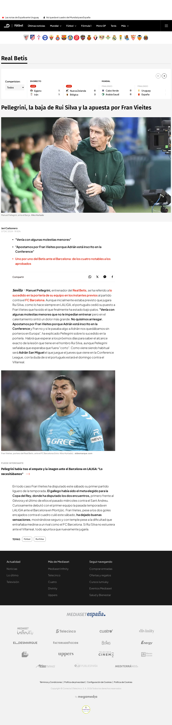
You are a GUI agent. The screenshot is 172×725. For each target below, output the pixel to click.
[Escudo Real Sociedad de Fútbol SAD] (127, 37)
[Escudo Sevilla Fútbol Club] (133, 37)
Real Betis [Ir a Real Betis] (14, 58)
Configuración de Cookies (99, 682)
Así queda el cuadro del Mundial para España (68, 17)
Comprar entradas (100, 568)
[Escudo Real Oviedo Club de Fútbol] (120, 37)
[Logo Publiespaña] (86, 666)
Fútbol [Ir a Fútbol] (18, 25)
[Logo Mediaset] (86, 616)
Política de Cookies (123, 682)
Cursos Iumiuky (99, 582)
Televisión (13, 582)
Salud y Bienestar (100, 595)
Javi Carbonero (9, 228)
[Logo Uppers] (65, 654)
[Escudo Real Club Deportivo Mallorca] (89, 37)
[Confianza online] (86, 712)
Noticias (12, 568)
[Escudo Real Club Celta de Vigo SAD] (39, 37)
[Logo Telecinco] (66, 631)
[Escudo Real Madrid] (114, 37)
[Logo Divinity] (146, 631)
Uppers (52, 595)
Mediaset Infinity (58, 568)
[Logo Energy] (147, 643)
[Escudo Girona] (76, 37)
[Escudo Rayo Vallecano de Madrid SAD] (102, 37)
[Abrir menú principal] (166, 25)
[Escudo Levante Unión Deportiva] (83, 37)
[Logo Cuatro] (106, 631)
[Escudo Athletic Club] (26, 37)
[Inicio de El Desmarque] (7, 25)
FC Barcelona (34, 300)
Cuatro (52, 582)
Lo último (13, 575)
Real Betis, (80, 290)
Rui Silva (40, 539)
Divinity (52, 588)
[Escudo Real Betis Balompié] (108, 37)
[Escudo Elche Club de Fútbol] (51, 37)
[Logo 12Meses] (146, 654)
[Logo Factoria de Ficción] (65, 643)
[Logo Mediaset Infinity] (25, 631)
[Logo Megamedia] (87, 696)
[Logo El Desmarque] (25, 643)
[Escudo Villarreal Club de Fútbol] (146, 37)
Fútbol (27, 539)
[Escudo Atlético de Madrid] (32, 37)
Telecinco (54, 575)
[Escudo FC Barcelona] (64, 37)
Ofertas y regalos (100, 575)
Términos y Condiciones (51, 682)
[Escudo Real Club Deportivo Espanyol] (57, 37)
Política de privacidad (74, 682)
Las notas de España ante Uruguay (22, 17)
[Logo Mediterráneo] (126, 666)
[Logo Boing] (106, 643)
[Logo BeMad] (25, 654)
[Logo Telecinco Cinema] (106, 654)
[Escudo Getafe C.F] (70, 37)
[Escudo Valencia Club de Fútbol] (139, 37)
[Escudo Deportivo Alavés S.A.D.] (45, 37)
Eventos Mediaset (100, 588)
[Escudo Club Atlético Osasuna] (95, 37)
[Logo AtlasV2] (45, 666)
